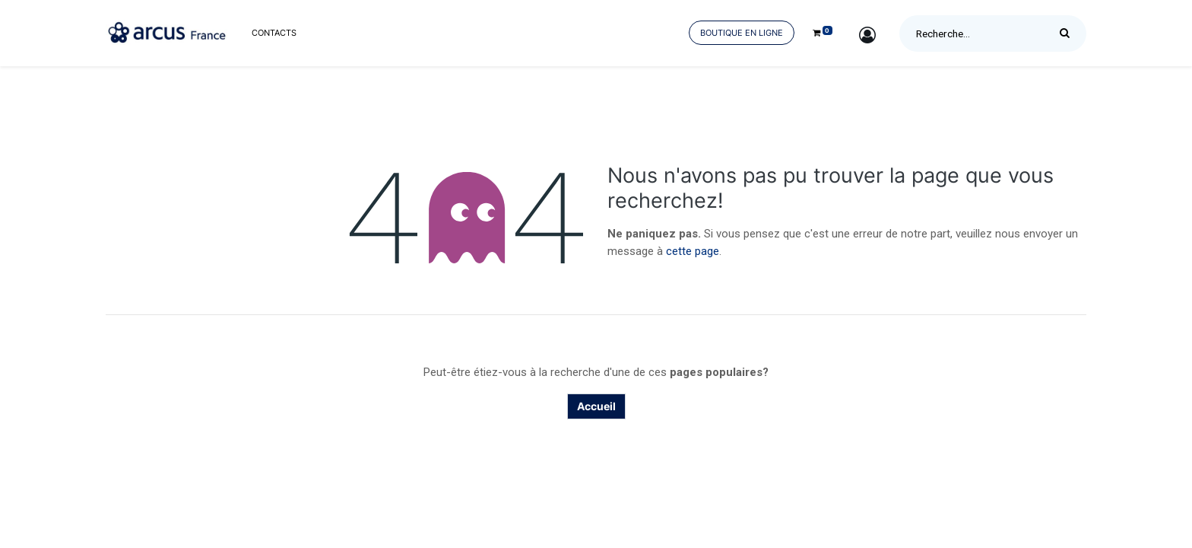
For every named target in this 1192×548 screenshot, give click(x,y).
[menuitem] (274, 33)
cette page (692, 251)
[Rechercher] (1068, 33)
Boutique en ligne (741, 32)
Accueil (596, 406)
